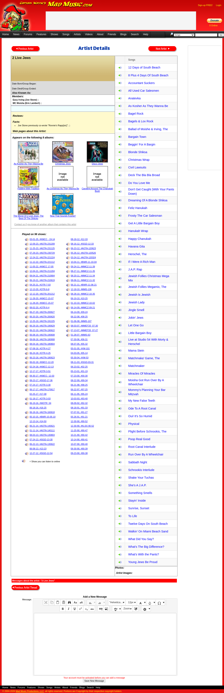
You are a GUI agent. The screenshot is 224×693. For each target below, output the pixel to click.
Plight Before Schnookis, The (147, 431)
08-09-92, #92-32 (79, 403)
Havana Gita (136, 246)
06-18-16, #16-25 (38, 407)
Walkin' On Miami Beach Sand (148, 531)
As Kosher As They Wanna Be (28, 163)
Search (135, 34)
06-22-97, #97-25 (79, 389)
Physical (133, 423)
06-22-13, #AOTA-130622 (42, 444)
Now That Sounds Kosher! (63, 216)
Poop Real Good (139, 439)
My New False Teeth (141, 400)
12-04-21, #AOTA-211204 (42, 271)
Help (145, 34)
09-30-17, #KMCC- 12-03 (42, 376)
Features (41, 34)
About (100, 34)
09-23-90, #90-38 (79, 453)
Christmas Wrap (138, 159)
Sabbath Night (137, 462)
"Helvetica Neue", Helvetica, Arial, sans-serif (117, 602)
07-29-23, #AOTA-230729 (42, 253)
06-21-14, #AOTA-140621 (42, 426)
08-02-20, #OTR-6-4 (39, 307)
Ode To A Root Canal (142, 408)
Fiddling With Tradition (28, 188)
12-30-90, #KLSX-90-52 (82, 426)
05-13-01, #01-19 (79, 371)
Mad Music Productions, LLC (30, 691)
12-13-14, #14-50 (38, 421)
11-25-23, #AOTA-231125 (42, 248)
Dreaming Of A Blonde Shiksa (147, 200)
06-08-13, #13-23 (38, 448)
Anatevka (134, 98)
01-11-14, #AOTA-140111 (42, 430)
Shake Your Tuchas (141, 477)
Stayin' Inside (137, 500)
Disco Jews (97, 163)
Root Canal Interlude (141, 446)
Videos (88, 34)
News (16, 34)
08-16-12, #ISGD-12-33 (82, 244)
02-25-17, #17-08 (38, 394)
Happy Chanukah (139, 238)
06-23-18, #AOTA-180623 (42, 357)
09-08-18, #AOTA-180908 (42, 339)
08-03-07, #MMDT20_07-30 (84, 325)
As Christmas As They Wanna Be (63, 188)
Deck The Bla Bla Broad (144, 175)
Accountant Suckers (141, 83)
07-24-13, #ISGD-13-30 (41, 439)
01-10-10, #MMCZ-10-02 (83, 303)
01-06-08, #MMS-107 (81, 321)
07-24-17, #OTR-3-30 (40, 385)
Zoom (127, 608)
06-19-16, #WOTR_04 (40, 403)
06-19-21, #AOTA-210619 (42, 280)
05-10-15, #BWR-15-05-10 (43, 417)
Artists (77, 34)
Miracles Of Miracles (141, 373)
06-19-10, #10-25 (79, 298)
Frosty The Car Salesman (145, 215)
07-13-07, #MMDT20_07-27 (84, 330)
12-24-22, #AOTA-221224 (42, 257)
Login (218, 5)
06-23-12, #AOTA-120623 (83, 248)
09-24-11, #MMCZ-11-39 (83, 266)
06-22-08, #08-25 (79, 316)
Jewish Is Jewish (139, 294)
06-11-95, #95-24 (79, 394)
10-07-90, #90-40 (79, 444)
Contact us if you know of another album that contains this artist (45, 224)
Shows (54, 34)
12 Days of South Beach (144, 67)
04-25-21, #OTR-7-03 (40, 284)
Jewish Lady (136, 302)
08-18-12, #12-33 (79, 239)
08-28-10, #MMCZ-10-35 (83, 294)
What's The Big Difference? (146, 546)
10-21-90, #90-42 (79, 435)
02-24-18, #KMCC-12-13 (42, 366)
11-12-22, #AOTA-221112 (42, 262)
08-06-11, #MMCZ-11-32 (83, 280)
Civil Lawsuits (137, 167)
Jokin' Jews (135, 317)
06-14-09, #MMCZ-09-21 (83, 307)
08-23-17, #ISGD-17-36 (41, 380)
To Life (132, 516)
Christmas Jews (63, 163)
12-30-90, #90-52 (79, 421)
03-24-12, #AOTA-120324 (83, 257)
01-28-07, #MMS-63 (80, 335)
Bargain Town (137, 136)
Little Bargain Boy (139, 333)
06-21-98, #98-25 (79, 385)
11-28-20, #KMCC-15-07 (42, 298)
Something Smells (140, 493)
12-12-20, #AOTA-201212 (42, 294)
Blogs (123, 34)
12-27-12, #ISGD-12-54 (41, 453)
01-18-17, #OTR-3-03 (40, 398)
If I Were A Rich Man (141, 261)
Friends (112, 34)
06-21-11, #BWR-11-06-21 (84, 284)
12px (130, 602)
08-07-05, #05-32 (79, 344)
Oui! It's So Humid (140, 416)
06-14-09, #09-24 (79, 312)
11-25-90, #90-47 (79, 430)
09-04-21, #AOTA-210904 (42, 275)
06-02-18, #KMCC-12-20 (42, 362)
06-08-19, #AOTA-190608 (42, 335)
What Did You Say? (141, 539)
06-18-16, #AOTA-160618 (42, 412)
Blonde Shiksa (137, 152)
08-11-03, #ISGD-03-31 (82, 362)
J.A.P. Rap (135, 269)
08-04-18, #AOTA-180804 (42, 344)
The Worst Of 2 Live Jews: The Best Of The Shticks (28, 217)
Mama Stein (136, 350)
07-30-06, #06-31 (79, 339)
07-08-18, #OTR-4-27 (40, 348)
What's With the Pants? (143, 554)
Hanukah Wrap (138, 231)
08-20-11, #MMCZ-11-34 (83, 275)
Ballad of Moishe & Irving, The (148, 129)
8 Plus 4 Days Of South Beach (148, 75)
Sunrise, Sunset (138, 508)
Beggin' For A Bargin (141, 144)
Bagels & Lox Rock (140, 121)
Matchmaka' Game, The (144, 358)
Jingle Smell (136, 310)
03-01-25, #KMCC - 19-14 (42, 239)
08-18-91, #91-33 (79, 407)
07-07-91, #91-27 (79, 412)
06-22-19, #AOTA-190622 (42, 330)
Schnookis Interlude (141, 470)
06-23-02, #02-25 (79, 366)
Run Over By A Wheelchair (145, 454)
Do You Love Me (139, 183)
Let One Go (135, 325)
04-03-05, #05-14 (79, 353)
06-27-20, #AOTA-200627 (42, 312)
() (38, 100)
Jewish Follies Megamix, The (147, 286)
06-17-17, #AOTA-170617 (42, 389)
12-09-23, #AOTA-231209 (42, 244)
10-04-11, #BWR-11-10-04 (84, 262)
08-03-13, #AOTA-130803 (42, 435)
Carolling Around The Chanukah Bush (97, 189)
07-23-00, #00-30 (79, 376)
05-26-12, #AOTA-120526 (83, 253)
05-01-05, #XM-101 (80, 348)
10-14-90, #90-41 (79, 439)
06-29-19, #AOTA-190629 (42, 325)
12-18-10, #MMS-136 (81, 289)
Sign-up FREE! (205, 5)
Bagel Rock (135, 113)
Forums (28, 34)
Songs (65, 34)
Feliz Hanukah (137, 208)
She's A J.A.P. (137, 485)
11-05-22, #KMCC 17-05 (42, 266)
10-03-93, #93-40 (79, 398)
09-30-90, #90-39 (79, 448)
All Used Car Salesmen (143, 90)
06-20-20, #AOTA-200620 (42, 316)
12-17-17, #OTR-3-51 (40, 371)
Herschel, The (137, 254)
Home (5, 34)
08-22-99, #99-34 (79, 380)
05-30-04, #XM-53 (79, 357)
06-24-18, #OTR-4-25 (40, 353)
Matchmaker (136, 366)
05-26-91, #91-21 (79, 417)
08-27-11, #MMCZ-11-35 (83, 271)
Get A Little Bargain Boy (144, 223)
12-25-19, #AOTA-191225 (42, 321)
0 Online (213, 25)
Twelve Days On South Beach (148, 523)
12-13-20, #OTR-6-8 (39, 289)
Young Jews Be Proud (142, 562)
